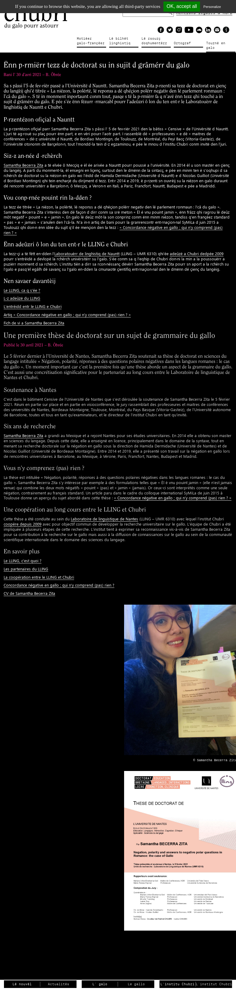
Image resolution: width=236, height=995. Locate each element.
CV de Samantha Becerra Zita (29, 593)
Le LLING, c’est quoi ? (22, 560)
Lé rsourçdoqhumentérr (154, 41)
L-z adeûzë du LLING (22, 298)
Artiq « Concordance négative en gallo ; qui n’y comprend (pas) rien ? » (67, 314)
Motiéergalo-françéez (91, 41)
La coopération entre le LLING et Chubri (39, 577)
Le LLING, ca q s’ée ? (22, 290)
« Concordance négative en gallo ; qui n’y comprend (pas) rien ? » (172, 497)
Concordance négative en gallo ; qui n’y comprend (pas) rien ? (59, 585)
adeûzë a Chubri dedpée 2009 (196, 253)
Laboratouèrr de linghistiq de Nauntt (87, 253)
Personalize (212, 7)
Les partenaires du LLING (26, 568)
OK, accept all (181, 6)
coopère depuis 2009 (22, 523)
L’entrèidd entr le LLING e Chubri (33, 306)
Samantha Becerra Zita (23, 165)
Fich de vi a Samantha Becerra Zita (34, 322)
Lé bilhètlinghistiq (120, 41)
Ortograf (182, 43)
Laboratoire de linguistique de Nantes (104, 518)
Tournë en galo (215, 45)
